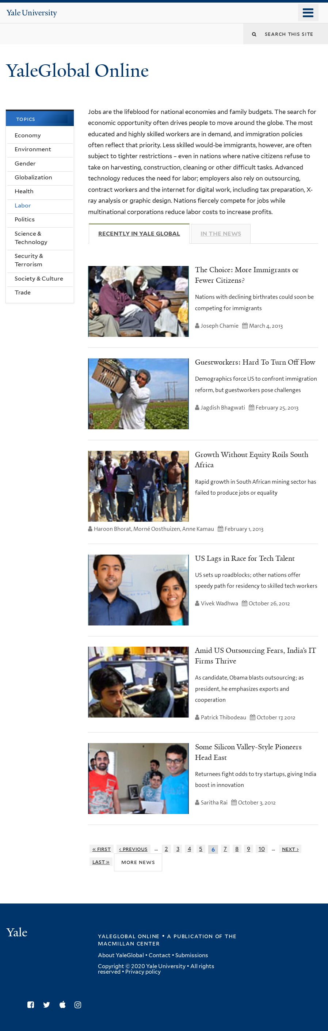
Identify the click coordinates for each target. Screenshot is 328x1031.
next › (290, 848)
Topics (26, 118)
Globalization (33, 177)
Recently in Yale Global (144, 233)
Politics (25, 219)
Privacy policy (143, 972)
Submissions (191, 955)
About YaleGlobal (121, 955)
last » (101, 861)
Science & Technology (31, 238)
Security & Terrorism (29, 260)
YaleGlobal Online (77, 71)
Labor (23, 205)
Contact (160, 955)
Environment (33, 149)
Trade (23, 292)
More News (138, 862)
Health (24, 191)
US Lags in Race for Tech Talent (245, 558)
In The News (221, 233)
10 (262, 848)
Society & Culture (39, 278)
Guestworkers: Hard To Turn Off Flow (255, 362)
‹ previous (133, 848)
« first (101, 848)
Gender (25, 163)
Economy (28, 135)
